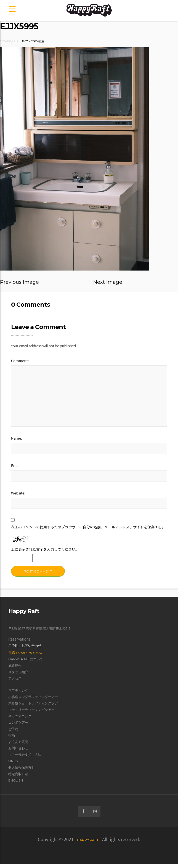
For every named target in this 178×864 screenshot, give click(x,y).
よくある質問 (18, 742)
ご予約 (13, 729)
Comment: (20, 360)
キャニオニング (19, 716)
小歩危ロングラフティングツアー (33, 697)
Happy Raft (88, 840)
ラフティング (18, 690)
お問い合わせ (18, 748)
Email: (16, 465)
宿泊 (41, 41)
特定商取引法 (18, 774)
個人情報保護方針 (21, 767)
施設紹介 (15, 666)
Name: (16, 438)
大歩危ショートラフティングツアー (34, 703)
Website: (18, 493)
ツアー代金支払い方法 (24, 755)
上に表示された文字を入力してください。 (45, 549)
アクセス (15, 678)
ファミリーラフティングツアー (31, 710)
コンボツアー (18, 722)
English (15, 780)
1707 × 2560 (30, 41)
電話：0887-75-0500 (25, 653)
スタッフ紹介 (18, 672)
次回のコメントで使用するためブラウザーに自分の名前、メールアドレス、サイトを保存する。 (88, 526)
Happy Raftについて (25, 659)
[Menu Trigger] (12, 11)
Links (13, 761)
